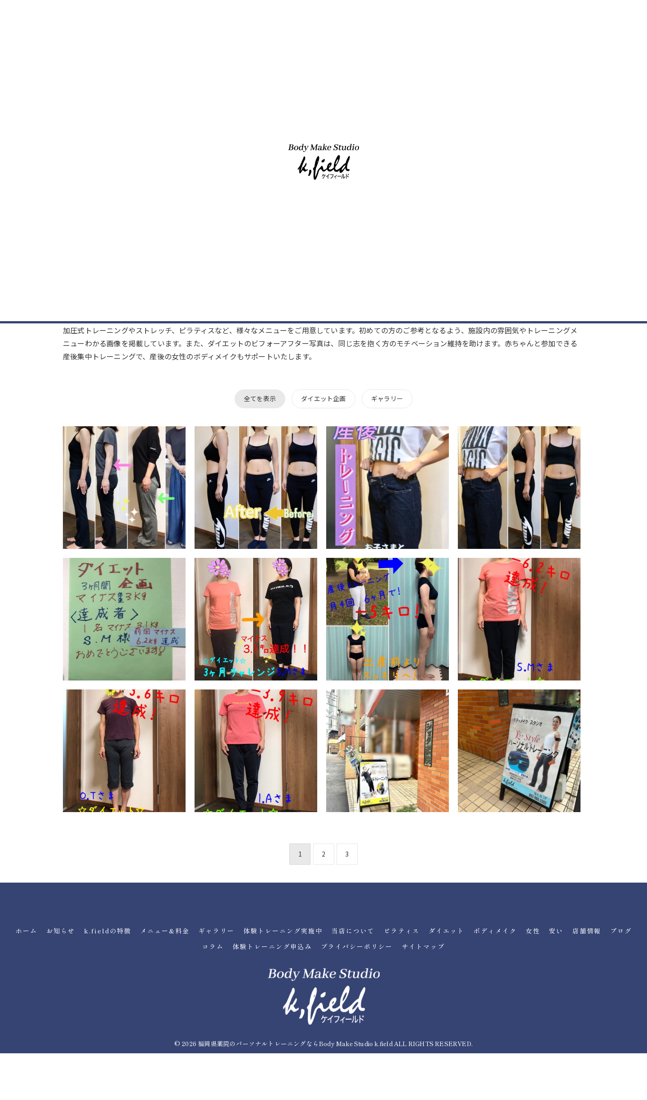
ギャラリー (387, 398)
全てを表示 (260, 398)
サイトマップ (423, 946)
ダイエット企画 (323, 398)
